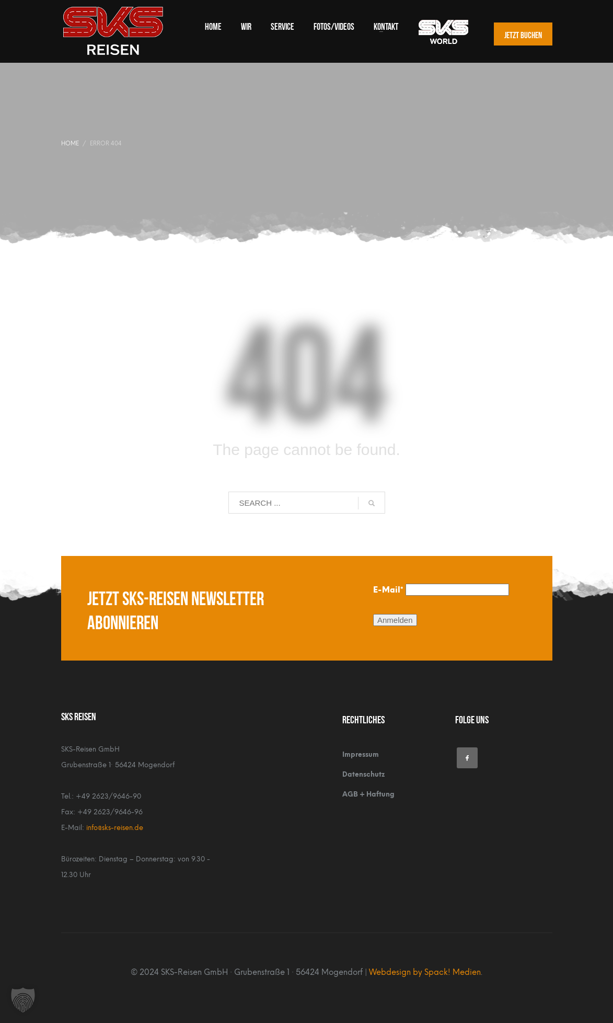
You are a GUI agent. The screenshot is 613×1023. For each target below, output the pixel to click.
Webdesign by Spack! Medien (425, 972)
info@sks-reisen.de (114, 828)
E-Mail (388, 590)
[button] (23, 1000)
